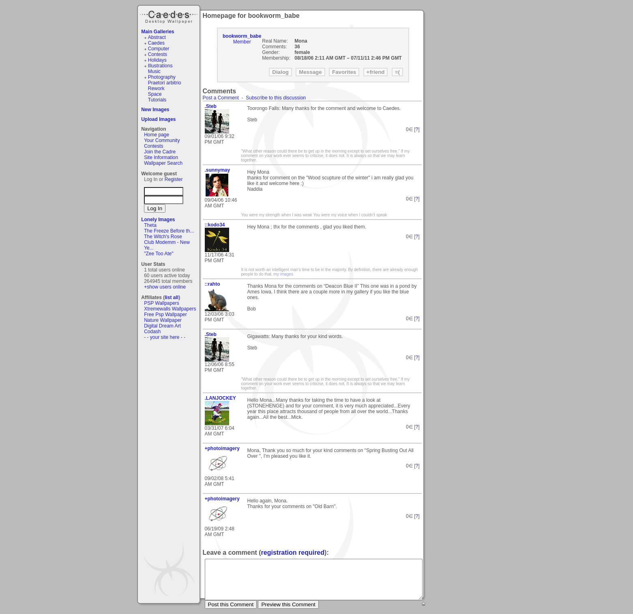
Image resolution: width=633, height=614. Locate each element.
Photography (162, 77)
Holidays (157, 60)
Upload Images (158, 119)
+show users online (165, 287)
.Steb (211, 106)
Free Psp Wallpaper (165, 314)
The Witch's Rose (163, 236)
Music (154, 71)
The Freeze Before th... (169, 231)
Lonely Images (158, 219)
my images (283, 274)
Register (174, 179)
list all (171, 297)
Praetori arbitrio (164, 83)
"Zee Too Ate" (158, 253)
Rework (156, 88)
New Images (155, 109)
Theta (150, 225)
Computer (159, 49)
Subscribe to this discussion (276, 98)
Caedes (169, 15)
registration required (292, 552)
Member (242, 42)
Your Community (162, 140)
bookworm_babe (242, 36)
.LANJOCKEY (220, 398)
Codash (152, 331)
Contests (157, 54)
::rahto (212, 284)
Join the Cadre (160, 152)
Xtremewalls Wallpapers (170, 309)
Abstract (157, 37)
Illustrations (160, 66)
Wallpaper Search (163, 163)
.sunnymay (217, 170)
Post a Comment (221, 98)
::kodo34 (215, 225)
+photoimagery (222, 448)
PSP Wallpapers (161, 303)
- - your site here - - (164, 337)
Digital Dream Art (162, 326)
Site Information (161, 157)
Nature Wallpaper (163, 320)
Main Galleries (157, 31)
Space (155, 94)
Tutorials (157, 100)
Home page (156, 135)
